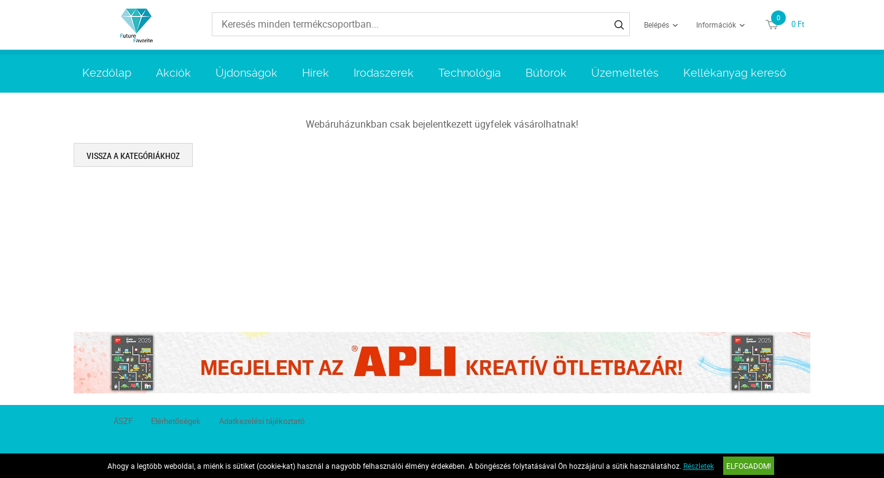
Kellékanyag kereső (734, 72)
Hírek (315, 72)
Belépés (656, 24)
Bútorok (546, 72)
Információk (716, 24)
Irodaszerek (384, 72)
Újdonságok (246, 72)
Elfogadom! (748, 466)
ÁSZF (123, 420)
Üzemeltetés (625, 72)
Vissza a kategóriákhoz (133, 155)
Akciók (173, 72)
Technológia (469, 72)
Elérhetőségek (176, 420)
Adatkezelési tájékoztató (261, 420)
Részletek (698, 466)
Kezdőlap (106, 72)
